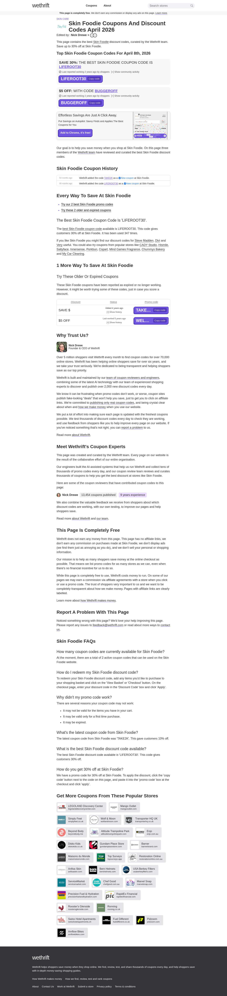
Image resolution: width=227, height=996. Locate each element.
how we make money (92, 407)
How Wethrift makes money (47, 978)
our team (102, 518)
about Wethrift (81, 435)
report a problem (132, 427)
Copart (103, 249)
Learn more (161, 13)
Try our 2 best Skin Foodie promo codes (87, 204)
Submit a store (85, 986)
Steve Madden (144, 240)
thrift (40, 5)
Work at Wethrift (65, 986)
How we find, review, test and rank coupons (88, 978)
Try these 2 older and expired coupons (86, 210)
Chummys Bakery (153, 249)
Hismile (163, 245)
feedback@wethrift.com (108, 625)
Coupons (91, 5)
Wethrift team (86, 152)
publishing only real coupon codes (112, 402)
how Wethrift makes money (97, 600)
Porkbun (91, 249)
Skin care (63, 19)
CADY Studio (148, 245)
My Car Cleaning (73, 253)
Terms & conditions (125, 986)
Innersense (77, 249)
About (107, 5)
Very (59, 245)
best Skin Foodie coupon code (82, 228)
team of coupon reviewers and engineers (132, 377)
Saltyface (63, 249)
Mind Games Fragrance (124, 249)
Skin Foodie (101, 42)
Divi (157, 240)
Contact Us (48, 986)
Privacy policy (104, 986)
